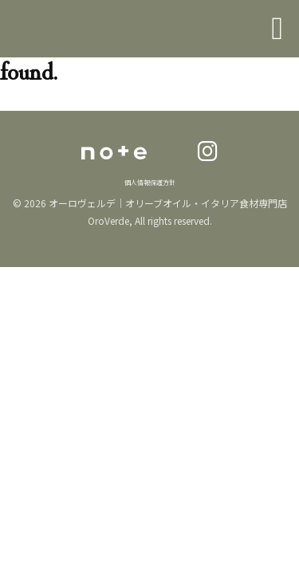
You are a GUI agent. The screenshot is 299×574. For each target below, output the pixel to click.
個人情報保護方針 (149, 182)
